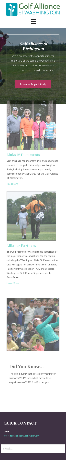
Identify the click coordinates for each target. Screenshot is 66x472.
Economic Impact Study (33, 84)
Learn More (13, 270)
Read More (12, 171)
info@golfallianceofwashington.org (21, 435)
